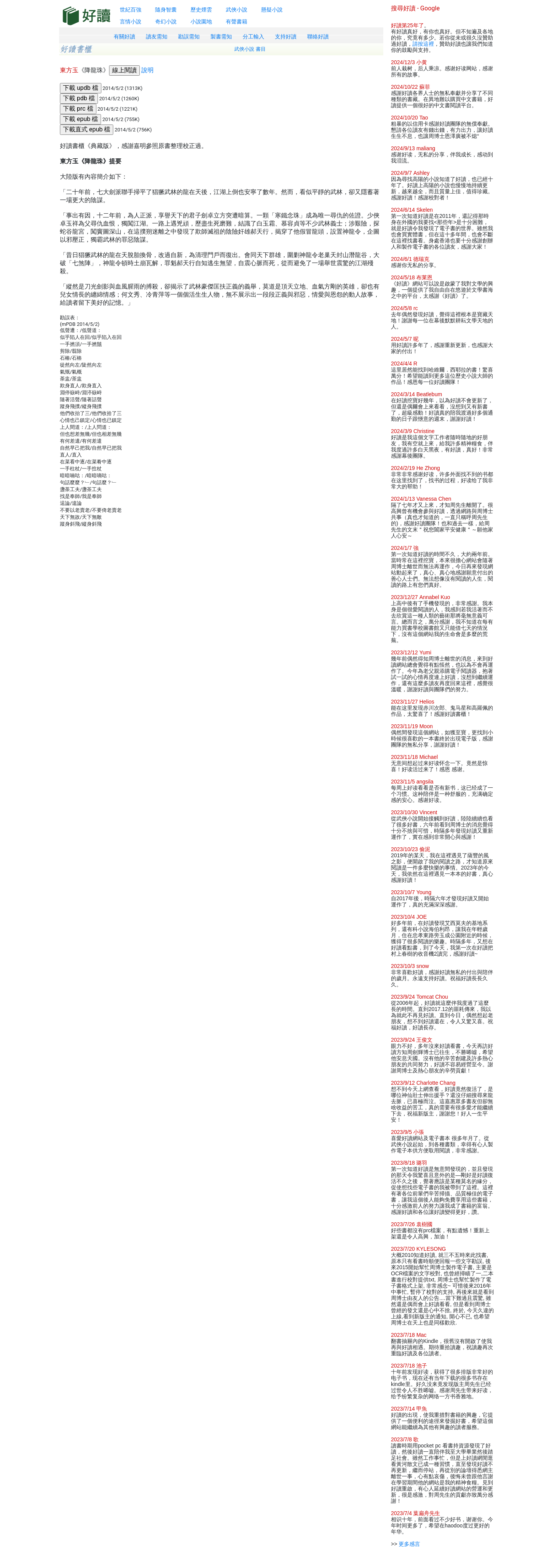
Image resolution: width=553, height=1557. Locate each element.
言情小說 (130, 21)
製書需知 (221, 36)
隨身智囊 (166, 10)
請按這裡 (423, 44)
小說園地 (201, 21)
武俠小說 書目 (250, 49)
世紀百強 (130, 10)
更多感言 (409, 1544)
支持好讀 (285, 36)
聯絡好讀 (318, 36)
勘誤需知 (189, 36)
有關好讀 (124, 36)
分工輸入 (253, 36)
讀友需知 (156, 36)
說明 (147, 70)
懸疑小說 (272, 10)
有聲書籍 (236, 21)
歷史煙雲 (201, 10)
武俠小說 (236, 10)
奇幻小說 (166, 21)
